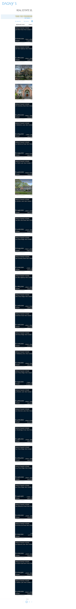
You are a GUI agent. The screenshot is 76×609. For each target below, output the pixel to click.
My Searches (5, 21)
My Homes (11, 21)
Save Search (20, 21)
